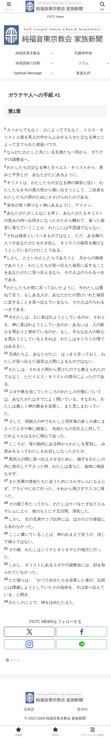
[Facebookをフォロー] (81, 632)
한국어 (82, 709)
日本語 (29, 709)
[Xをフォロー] (29, 632)
